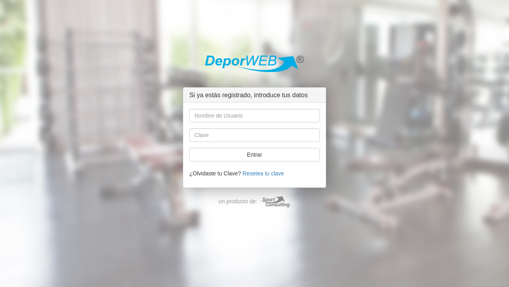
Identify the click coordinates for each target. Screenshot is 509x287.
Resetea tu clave (263, 173)
